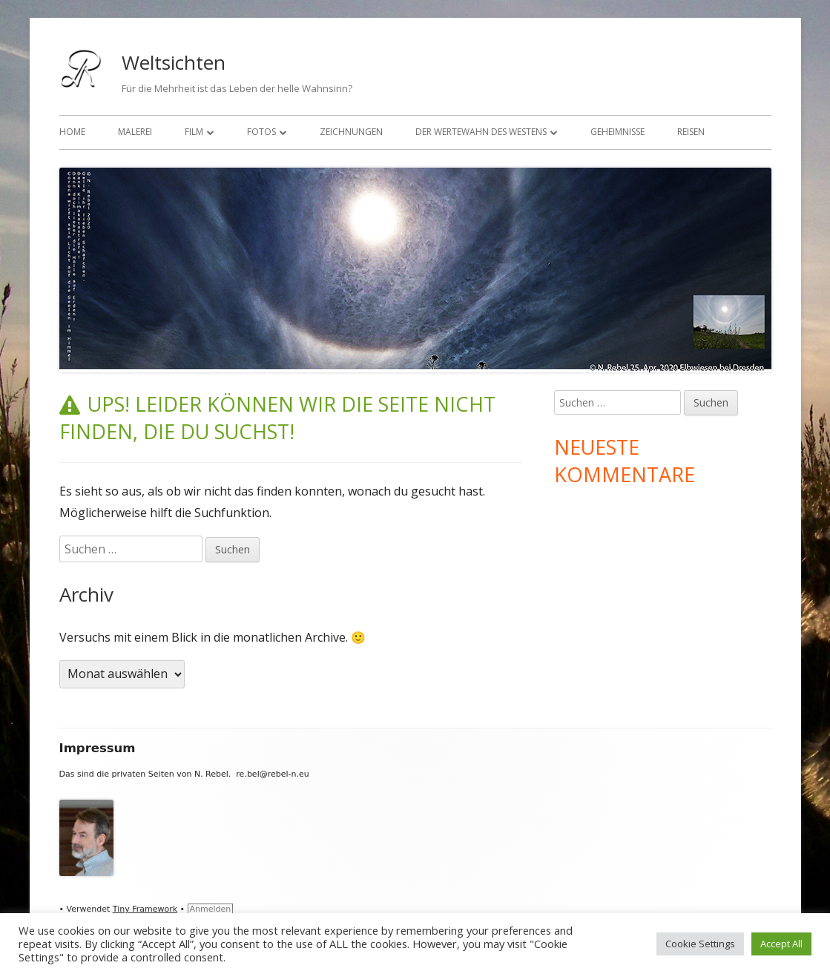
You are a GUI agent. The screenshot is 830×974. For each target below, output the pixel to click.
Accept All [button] (781, 943)
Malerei (135, 131)
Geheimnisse (617, 131)
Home (72, 131)
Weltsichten (173, 62)
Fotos (261, 131)
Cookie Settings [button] (700, 943)
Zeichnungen (351, 131)
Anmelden (210, 909)
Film (194, 131)
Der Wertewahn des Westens (481, 131)
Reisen (691, 131)
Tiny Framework (145, 909)
